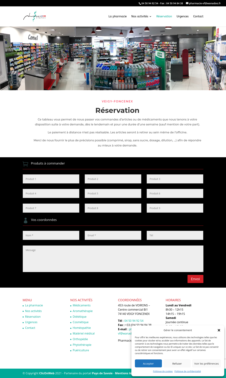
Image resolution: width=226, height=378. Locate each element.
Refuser (177, 363)
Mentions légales (127, 373)
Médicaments (82, 305)
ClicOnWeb (46, 373)
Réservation (164, 16)
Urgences (183, 16)
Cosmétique (80, 322)
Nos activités (139, 16)
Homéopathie (82, 328)
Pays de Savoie (102, 373)
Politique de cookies (163, 371)
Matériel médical (84, 333)
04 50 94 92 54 (149, 3)
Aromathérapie (83, 311)
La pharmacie (118, 16)
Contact (198, 16)
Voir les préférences (206, 363)
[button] (219, 330)
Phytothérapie (82, 345)
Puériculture (81, 350)
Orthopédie (80, 339)
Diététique (80, 317)
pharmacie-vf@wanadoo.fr (131, 331)
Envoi (195, 278)
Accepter (148, 363)
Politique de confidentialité (187, 371)
